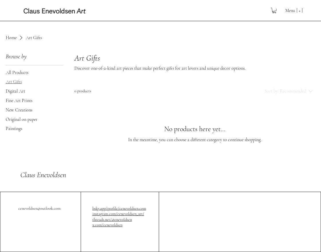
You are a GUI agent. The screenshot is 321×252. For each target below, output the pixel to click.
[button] (274, 10)
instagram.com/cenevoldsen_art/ (118, 213)
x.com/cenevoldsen (107, 225)
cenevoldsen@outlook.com (39, 208)
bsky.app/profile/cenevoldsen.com (119, 208)
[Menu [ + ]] (290, 10)
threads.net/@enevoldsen (112, 219)
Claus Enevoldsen (43, 174)
